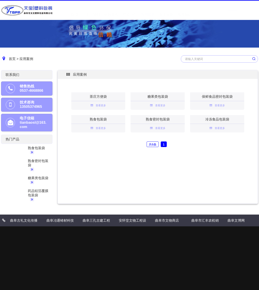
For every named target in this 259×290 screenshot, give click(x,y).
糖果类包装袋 (38, 178)
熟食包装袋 (36, 148)
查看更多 (98, 105)
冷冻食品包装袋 (217, 119)
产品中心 (129, 10)
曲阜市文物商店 (167, 220)
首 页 (74, 10)
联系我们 (184, 10)
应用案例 (148, 10)
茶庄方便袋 (98, 96)
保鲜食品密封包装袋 (217, 96)
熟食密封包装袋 (158, 119)
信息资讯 (111, 10)
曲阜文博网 (236, 220)
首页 (12, 59)
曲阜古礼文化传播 (23, 220)
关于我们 (93, 10)
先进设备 (166, 10)
